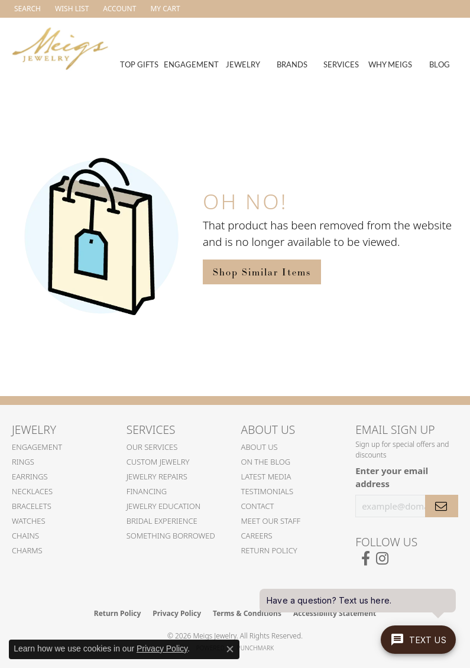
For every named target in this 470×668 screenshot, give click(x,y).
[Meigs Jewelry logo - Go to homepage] (60, 47)
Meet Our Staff (271, 520)
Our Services (152, 447)
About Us (259, 447)
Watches (29, 520)
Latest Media (266, 476)
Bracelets (31, 506)
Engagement (191, 64)
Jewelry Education (163, 506)
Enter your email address (391, 477)
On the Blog (266, 461)
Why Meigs (390, 64)
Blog (439, 64)
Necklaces (32, 491)
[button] (26, 9)
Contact (257, 506)
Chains (25, 535)
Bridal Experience (162, 520)
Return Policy (269, 550)
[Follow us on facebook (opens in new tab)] (365, 559)
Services (341, 64)
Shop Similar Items (262, 272)
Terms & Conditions (247, 613)
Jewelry (243, 64)
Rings (23, 461)
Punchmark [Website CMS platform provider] (255, 648)
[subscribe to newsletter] (441, 506)
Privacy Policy (177, 613)
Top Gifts (139, 64)
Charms (27, 550)
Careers (257, 535)
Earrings (30, 476)
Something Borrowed (171, 535)
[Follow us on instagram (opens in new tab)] (382, 559)
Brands (292, 64)
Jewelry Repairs (157, 476)
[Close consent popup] (230, 649)
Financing (147, 491)
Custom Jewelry (158, 461)
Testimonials (267, 491)
